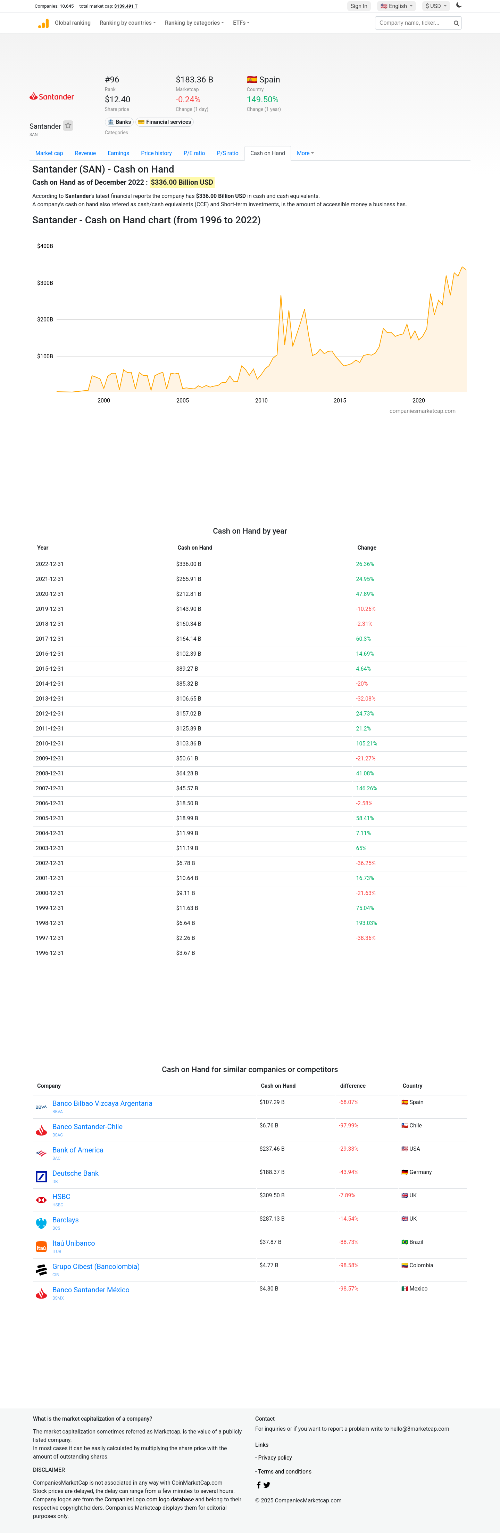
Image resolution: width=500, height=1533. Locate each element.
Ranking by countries (126, 22)
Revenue (85, 153)
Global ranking (73, 22)
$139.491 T (126, 6)
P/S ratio (228, 153)
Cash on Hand (267, 153)
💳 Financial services (164, 122)
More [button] (303, 153)
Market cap (49, 153)
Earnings (118, 153)
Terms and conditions (284, 1471)
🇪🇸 (263, 80)
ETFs (239, 22)
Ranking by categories (192, 22)
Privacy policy (275, 1457)
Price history (156, 153)
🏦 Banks (119, 122)
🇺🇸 (394, 6)
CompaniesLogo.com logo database (149, 1499)
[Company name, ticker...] (418, 23)
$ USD (434, 6)
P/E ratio (194, 153)
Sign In (359, 6)
